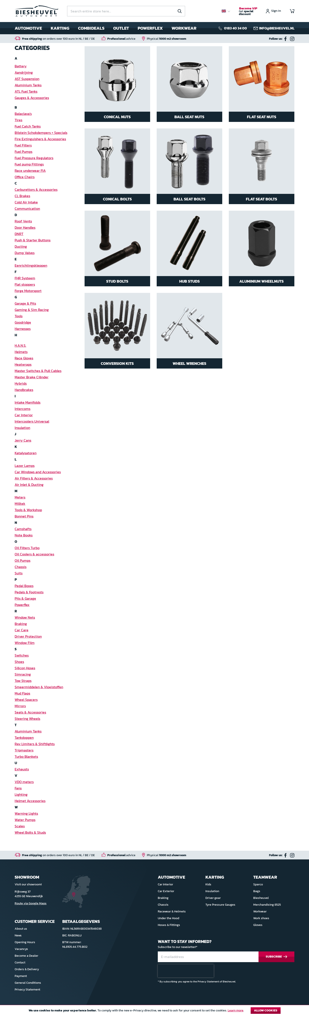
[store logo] (36, 11)
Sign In (276, 11)
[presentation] (186, 970)
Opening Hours (25, 942)
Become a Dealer (26, 955)
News (18, 935)
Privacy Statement (27, 989)
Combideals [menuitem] (91, 28)
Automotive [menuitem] (28, 28)
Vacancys (21, 949)
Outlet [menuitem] (121, 28)
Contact (20, 962)
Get (248, 11)
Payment (21, 976)
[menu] (105, 28)
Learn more (235, 1010)
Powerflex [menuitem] (150, 28)
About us (21, 928)
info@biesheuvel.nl (276, 28)
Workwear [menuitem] (184, 28)
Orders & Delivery (27, 969)
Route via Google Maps (31, 903)
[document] (154, 1011)
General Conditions (28, 982)
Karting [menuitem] (60, 28)
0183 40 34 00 (235, 28)
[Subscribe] (276, 956)
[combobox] (126, 11)
